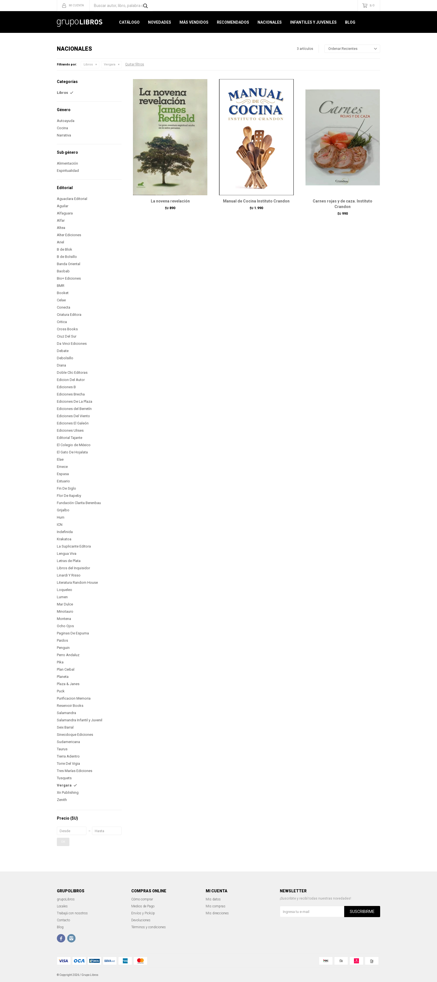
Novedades (159, 22)
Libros (88, 64)
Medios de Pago (142, 906)
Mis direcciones (217, 913)
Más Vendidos (193, 22)
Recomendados (233, 22)
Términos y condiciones (148, 927)
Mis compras (215, 906)
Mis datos (213, 899)
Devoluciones (140, 920)
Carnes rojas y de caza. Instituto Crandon (342, 204)
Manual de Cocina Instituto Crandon (256, 201)
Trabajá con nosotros (72, 913)
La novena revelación (170, 201)
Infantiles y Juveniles (313, 22)
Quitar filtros (134, 64)
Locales (62, 906)
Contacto (63, 920)
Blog (350, 22)
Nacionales (270, 22)
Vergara (109, 64)
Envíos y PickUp (143, 913)
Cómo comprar (142, 899)
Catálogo (129, 22)
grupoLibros (66, 899)
